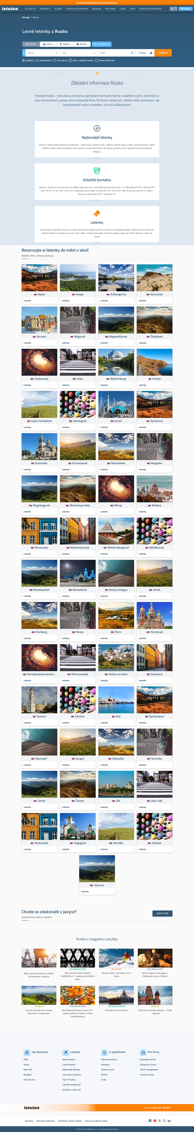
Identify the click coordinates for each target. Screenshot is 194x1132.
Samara (41, 716)
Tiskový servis (107, 1069)
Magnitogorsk (41, 505)
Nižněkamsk (156, 547)
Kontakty (105, 1064)
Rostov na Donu (118, 674)
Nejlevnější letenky (71, 1069)
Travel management (149, 1069)
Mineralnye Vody (80, 505)
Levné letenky (68, 1064)
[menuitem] (30, 8)
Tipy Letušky (116, 969)
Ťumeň (80, 800)
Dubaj (26, 1064)
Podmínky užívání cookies (70, 1121)
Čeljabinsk (156, 336)
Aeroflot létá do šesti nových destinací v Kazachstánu (39, 1012)
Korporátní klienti (148, 1059)
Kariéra (104, 1074)
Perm (118, 631)
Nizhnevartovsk (79, 547)
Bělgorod (79, 336)
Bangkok (28, 1074)
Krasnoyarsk (79, 463)
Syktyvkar (118, 758)
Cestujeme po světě (77, 969)
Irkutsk (156, 378)
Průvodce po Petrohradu (116, 1010)
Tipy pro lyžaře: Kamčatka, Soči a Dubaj (116, 974)
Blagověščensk (118, 336)
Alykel (41, 294)
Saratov (79, 716)
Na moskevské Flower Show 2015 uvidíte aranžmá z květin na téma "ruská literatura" (77, 1013)
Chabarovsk (41, 378)
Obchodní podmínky (45, 1121)
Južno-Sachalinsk (41, 420)
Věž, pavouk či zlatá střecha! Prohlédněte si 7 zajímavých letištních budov (78, 976)
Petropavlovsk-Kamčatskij (41, 674)
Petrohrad (156, 631)
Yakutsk (156, 842)
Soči (118, 716)
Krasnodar (41, 463)
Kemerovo (156, 420)
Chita (80, 378)
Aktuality (39, 1006)
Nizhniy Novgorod (118, 547)
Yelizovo (99, 885)
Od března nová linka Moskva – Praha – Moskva (155, 1012)
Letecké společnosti (71, 1084)
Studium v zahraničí (71, 1089)
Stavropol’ (41, 758)
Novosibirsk (80, 589)
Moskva (156, 505)
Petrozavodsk (79, 674)
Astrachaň (156, 294)
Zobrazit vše (29, 1079)
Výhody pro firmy (148, 1064)
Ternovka (156, 758)
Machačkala (118, 463)
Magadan (156, 463)
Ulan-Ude (156, 800)
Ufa (118, 800)
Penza (79, 631)
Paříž (26, 1059)
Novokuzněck (41, 589)
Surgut (80, 758)
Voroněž (118, 842)
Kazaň (118, 420)
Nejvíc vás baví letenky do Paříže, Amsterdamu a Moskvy (39, 975)
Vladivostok (41, 842)
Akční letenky (68, 1059)
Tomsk (41, 800)
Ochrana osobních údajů (96, 1121)
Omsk (156, 589)
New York (28, 1069)
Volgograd (80, 842)
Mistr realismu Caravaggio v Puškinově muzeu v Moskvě (155, 974)
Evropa (26, 17)
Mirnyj (118, 505)
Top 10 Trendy (68, 1079)
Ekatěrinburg (118, 378)
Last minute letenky (71, 1074)
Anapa (80, 294)
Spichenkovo (156, 716)
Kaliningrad (79, 420)
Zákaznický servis (109, 1059)
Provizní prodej (147, 1074)
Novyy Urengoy (118, 589)
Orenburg (41, 631)
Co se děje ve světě (155, 969)
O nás (103, 1079)
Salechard (156, 674)
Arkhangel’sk (118, 294)
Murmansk (41, 547)
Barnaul (41, 336)
